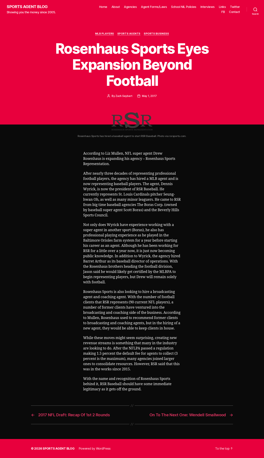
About (115, 7)
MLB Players (104, 33)
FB (223, 12)
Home (103, 7)
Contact (234, 12)
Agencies (130, 7)
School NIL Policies (183, 7)
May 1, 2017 (149, 96)
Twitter (235, 7)
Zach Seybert (124, 96)
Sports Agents (128, 33)
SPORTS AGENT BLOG (27, 7)
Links (222, 7)
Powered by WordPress (95, 448)
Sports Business (156, 33)
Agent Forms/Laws (154, 7)
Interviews (208, 7)
